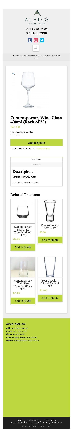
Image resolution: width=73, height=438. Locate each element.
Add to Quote (36, 142)
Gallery (49, 420)
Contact (57, 423)
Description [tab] (36, 159)
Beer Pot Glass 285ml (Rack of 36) (50, 283)
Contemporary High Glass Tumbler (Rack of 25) (23, 285)
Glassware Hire (43, 149)
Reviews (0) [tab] (36, 164)
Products (33, 420)
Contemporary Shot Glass (50, 227)
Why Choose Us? (20, 423)
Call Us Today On (36, 28)
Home (20, 420)
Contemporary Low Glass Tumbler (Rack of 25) (23, 231)
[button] (36, 48)
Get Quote (41, 423)
